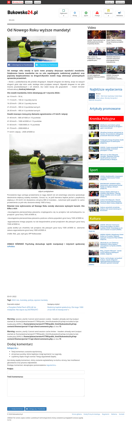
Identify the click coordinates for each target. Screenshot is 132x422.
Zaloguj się (110, 2)
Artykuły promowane (105, 108)
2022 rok (15, 300)
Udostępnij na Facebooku (20, 65)
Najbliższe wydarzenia (106, 89)
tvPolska (11, 246)
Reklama (29, 2)
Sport (86, 14)
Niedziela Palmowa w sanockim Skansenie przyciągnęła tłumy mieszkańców (113, 59)
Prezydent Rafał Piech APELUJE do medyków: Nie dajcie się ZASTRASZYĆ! (22, 308)
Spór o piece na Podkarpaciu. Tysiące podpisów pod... (94, 58)
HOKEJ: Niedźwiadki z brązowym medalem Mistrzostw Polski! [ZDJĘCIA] (111, 177)
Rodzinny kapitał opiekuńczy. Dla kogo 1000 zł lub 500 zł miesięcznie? (65, 308)
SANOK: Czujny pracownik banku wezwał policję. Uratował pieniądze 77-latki (111, 148)
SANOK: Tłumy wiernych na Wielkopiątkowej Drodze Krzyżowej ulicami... (96, 42)
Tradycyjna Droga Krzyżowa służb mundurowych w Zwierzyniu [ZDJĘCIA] (112, 141)
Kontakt (37, 2)
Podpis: (10, 368)
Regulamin (105, 414)
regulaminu (51, 365)
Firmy (75, 14)
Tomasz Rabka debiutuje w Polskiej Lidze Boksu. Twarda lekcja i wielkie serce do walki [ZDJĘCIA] (110, 194)
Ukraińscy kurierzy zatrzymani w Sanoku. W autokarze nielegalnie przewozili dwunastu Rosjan (111, 134)
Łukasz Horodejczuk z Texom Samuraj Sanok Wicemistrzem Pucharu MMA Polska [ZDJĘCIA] (111, 201)
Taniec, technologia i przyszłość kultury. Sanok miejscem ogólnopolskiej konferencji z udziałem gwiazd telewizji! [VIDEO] (105, 261)
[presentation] (23, 402)
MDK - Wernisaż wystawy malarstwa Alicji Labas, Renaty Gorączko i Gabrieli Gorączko (106, 97)
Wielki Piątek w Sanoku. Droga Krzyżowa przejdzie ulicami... (115, 42)
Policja (97, 14)
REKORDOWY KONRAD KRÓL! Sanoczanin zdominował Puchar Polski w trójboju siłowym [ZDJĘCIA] (111, 186)
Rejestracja (120, 2)
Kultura (95, 218)
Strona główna (77, 414)
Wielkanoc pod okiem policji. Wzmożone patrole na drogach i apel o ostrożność (111, 126)
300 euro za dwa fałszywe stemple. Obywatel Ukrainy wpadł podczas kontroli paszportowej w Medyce (109, 157)
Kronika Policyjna (102, 119)
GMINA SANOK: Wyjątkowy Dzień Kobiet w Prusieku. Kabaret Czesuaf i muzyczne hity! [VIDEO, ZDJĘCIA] (111, 237)
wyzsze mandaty (41, 300)
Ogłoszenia (64, 12)
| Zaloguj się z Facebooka (35, 409)
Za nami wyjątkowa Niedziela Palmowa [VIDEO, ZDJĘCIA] (96, 77)
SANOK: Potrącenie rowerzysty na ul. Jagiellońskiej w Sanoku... (115, 77)
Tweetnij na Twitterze (46, 65)
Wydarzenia (108, 12)
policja (30, 300)
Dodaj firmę (18, 2)
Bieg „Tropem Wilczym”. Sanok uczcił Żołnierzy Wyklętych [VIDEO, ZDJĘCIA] (110, 252)
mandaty (23, 300)
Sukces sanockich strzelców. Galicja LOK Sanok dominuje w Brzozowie (110, 208)
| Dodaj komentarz (16, 409)
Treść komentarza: (15, 377)
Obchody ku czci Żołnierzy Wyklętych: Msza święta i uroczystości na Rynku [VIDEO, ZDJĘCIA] (110, 245)
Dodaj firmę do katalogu (92, 414)
